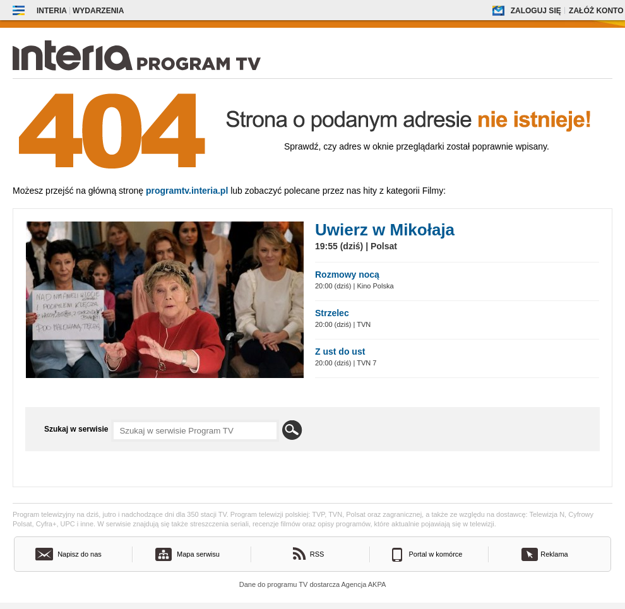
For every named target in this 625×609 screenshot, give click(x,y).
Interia (52, 10)
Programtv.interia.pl (187, 191)
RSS (317, 554)
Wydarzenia (98, 10)
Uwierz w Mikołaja (385, 229)
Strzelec (332, 313)
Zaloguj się (536, 10)
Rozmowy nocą (347, 274)
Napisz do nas (79, 554)
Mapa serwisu (198, 554)
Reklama (554, 554)
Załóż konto (596, 10)
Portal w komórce (436, 554)
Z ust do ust (340, 351)
